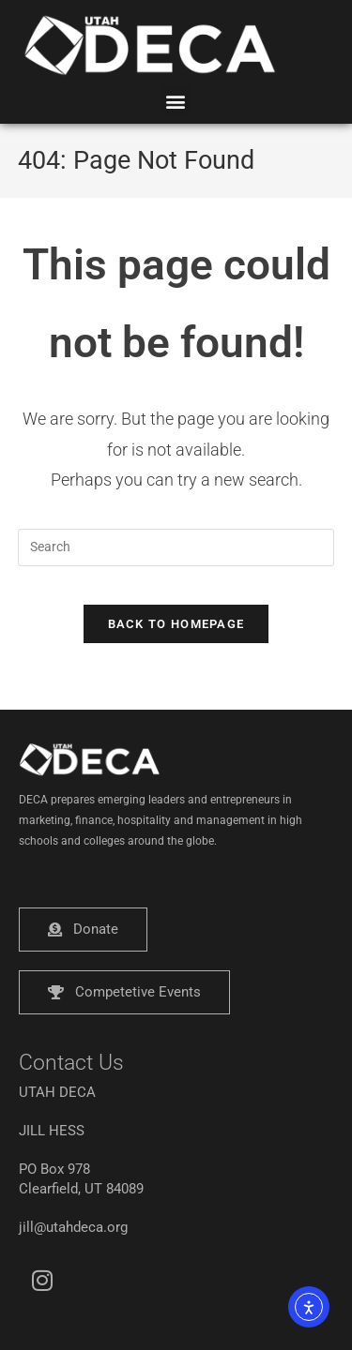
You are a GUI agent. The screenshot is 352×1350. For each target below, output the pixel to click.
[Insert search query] (176, 547)
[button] (176, 100)
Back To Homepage (176, 624)
